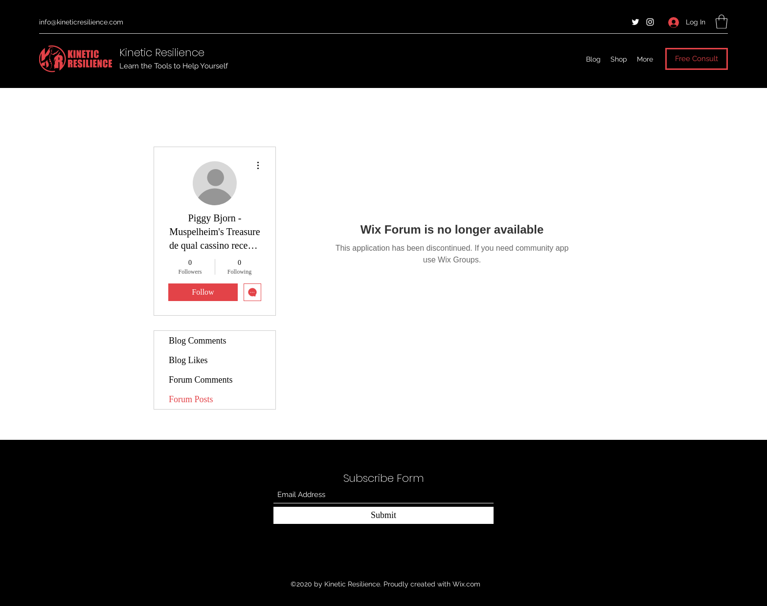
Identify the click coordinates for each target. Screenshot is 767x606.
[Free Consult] (696, 59)
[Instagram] (650, 22)
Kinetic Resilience (161, 52)
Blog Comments (197, 341)
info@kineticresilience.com (81, 22)
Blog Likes (188, 360)
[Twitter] (635, 22)
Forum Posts (191, 399)
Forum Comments (201, 380)
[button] (721, 22)
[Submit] (383, 515)
